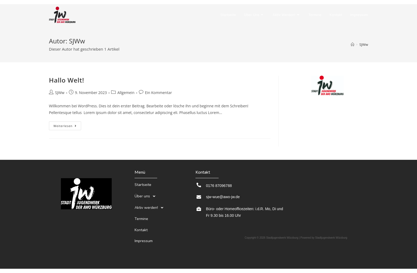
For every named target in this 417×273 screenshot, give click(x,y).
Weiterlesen (67, 124)
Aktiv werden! (150, 201)
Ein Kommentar (158, 92)
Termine (141, 210)
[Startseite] (352, 44)
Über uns (146, 192)
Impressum (144, 227)
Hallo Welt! (66, 80)
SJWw (363, 44)
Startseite (143, 183)
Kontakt (141, 218)
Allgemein (125, 92)
